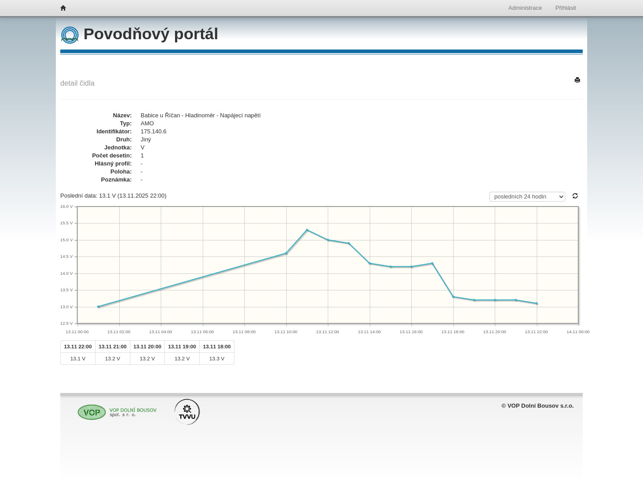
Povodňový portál (139, 34)
